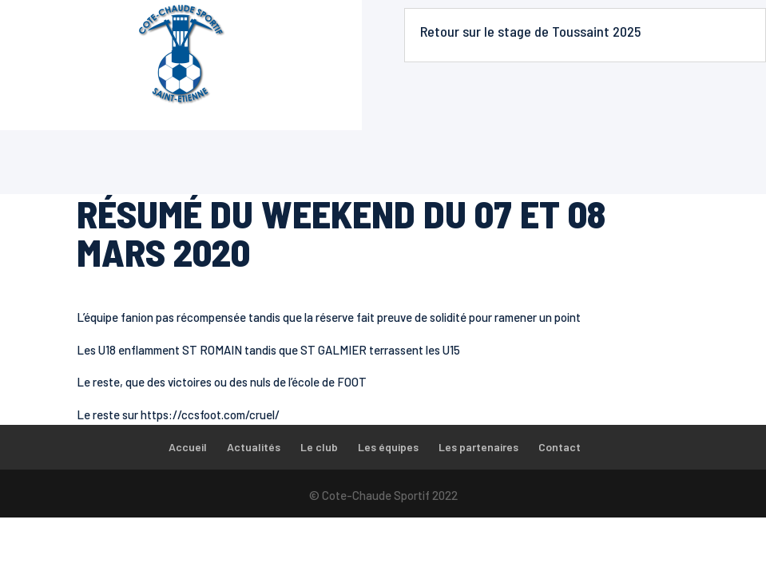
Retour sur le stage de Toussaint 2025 (530, 31)
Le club (319, 447)
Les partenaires (478, 447)
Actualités (253, 447)
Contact (559, 447)
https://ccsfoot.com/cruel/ (210, 414)
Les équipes (388, 447)
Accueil (188, 447)
